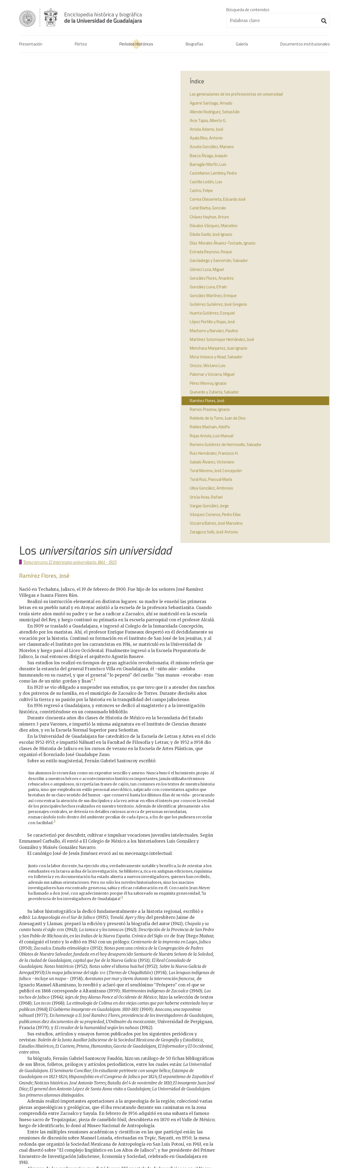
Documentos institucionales (305, 45)
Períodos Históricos (136, 45)
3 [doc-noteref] (122, 424)
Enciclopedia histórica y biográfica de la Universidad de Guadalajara (90, 17)
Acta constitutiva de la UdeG (273, 1067)
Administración (78, 1157)
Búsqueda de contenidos (247, 10)
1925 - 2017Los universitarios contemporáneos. (169, 1122)
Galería (242, 45)
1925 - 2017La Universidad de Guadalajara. (164, 1109)
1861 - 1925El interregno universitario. (160, 1096)
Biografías (194, 45)
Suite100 (327, 1157)
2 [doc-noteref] (54, 348)
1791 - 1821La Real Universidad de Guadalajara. (168, 1063)
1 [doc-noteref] (94, 206)
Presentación (30, 45)
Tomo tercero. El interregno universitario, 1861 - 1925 (70, 88)
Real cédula (258, 1060)
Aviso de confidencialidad (40, 1157)
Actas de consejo (263, 1073)
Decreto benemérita (266, 1080)
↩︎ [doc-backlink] (159, 993)
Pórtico (81, 45)
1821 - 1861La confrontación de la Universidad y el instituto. (171, 1080)
